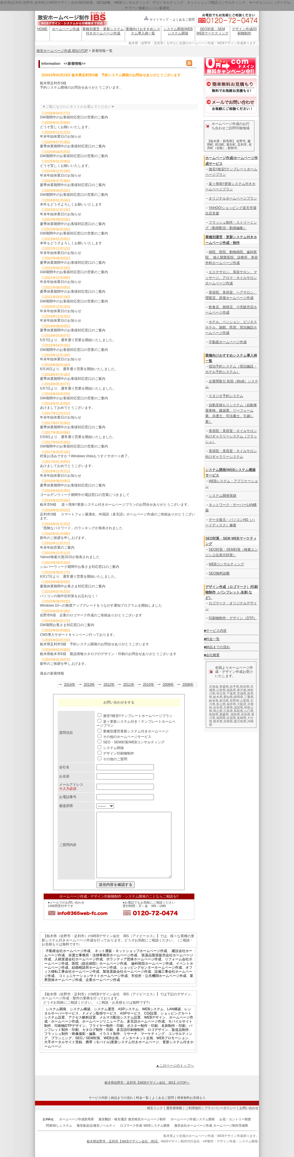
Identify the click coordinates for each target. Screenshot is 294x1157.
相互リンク (155, 1121)
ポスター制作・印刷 (142, 1039)
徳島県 (235, 714)
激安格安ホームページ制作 (147, 1132)
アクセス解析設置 (82, 1030)
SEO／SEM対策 (87, 1051)
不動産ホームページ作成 (228, 342)
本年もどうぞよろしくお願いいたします (71, 204)
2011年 (128, 685)
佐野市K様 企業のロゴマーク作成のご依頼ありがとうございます (91, 615)
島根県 (213, 714)
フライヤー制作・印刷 (106, 1039)
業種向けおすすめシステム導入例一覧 (143, 31)
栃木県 (218, 697)
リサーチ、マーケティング (144, 1047)
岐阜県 (213, 700)
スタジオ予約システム (226, 396)
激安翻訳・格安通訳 (112, 1132)
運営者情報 (174, 1121)
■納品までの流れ (217, 647)
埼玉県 (221, 693)
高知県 (245, 714)
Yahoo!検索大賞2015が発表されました (70, 557)
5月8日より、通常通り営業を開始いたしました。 (78, 437)
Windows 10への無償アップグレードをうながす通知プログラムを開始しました (101, 605)
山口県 (249, 711)
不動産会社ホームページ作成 (68, 964)
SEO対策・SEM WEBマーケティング (212, 31)
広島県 (228, 711)
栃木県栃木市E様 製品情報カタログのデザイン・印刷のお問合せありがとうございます (108, 654)
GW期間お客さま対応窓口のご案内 (67, 625)
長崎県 (241, 718)
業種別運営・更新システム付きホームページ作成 (103, 31)
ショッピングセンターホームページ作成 (151, 980)
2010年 (148, 685)
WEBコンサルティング (226, 564)
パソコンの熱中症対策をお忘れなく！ (69, 596)
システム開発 (56, 1022)
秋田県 (244, 686)
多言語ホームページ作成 (146, 1034)
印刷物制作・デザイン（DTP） (233, 618)
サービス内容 (98, 1110)
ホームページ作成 (66, 29)
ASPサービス (130, 1026)
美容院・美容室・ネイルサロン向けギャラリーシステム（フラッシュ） (231, 436)
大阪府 (241, 704)
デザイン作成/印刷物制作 (244, 31)
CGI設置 (150, 1026)
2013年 (89, 685)
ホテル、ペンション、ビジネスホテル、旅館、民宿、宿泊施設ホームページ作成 (231, 327)
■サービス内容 (215, 631)
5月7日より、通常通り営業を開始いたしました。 (78, 340)
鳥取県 (238, 711)
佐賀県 (231, 718)
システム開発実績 (222, 496)
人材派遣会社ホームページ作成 (79, 972)
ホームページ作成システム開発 (193, 1132)
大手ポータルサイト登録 (63, 1055)
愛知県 (228, 697)
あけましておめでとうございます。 (67, 408)
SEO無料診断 (219, 573)
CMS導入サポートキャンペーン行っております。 (78, 635)
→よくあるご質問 (182, 19)
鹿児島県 (240, 721)
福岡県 (221, 718)
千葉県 (231, 693)
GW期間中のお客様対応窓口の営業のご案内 (74, 117)
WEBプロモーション (172, 1051)
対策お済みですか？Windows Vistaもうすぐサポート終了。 (85, 456)
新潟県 (224, 700)
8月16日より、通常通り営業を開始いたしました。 (79, 369)
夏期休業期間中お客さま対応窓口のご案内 (72, 586)
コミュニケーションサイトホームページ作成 (93, 989)
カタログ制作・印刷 (97, 1043)
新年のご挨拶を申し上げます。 (64, 538)
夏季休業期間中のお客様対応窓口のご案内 (72, 146)
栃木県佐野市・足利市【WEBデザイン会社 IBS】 (123, 1154)
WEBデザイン (155, 1030)
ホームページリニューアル (102, 1034)
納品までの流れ (122, 1110)
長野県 (234, 700)
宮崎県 (228, 721)
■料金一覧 (212, 639)
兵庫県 (228, 707)
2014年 (69, 685)
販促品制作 (180, 1043)
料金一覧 (142, 1110)
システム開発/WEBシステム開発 (178, 31)
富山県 (221, 704)
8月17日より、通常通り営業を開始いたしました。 (79, 576)
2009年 (168, 685)
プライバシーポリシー (220, 1121)
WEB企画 (111, 1051)
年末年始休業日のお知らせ (60, 136)
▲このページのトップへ (175, 1078)
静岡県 (238, 697)
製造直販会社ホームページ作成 (127, 984)
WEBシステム (153, 1022)
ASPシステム (128, 1022)
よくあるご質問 (163, 1110)
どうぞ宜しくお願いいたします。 (66, 127)
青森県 (224, 686)
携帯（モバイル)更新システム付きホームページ (122, 1055)
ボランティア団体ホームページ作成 (133, 972)
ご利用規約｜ (194, 1121)
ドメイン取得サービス (99, 1026)
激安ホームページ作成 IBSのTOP (62, 51)
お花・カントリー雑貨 (235, 1132)
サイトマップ (156, 19)
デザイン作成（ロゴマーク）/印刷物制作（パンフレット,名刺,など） (231, 592)
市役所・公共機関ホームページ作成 (158, 989)
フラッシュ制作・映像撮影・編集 (70, 1047)
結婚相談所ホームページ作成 (94, 980)
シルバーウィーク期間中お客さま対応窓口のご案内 (79, 567)
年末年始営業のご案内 (57, 548)
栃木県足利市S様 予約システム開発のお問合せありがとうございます (94, 644)
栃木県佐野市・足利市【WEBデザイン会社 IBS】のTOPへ (147, 1095)
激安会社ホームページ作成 (193, 1138)
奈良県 (218, 707)
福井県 (231, 704)
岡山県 (218, 711)
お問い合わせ (248, 1121)
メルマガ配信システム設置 (120, 1030)
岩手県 (234, 686)
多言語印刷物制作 (130, 1043)
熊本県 (218, 721)
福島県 (231, 690)
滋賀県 (238, 707)
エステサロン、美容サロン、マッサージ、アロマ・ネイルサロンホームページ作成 (231, 277)
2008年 (188, 685)
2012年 (109, 685)
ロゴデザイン (158, 1043)
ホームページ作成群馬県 (76, 1132)
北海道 (213, 686)
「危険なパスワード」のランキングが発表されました (81, 528)
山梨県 (244, 700)
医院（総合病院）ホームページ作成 (99, 976)
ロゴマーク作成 (131, 1138)
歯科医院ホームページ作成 (152, 976)
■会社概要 (212, 655)
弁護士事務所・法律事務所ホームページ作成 (102, 968)
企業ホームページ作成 (103, 993)
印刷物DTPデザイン (70, 1039)
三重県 (249, 697)
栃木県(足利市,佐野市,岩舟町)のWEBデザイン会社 (39, 3)
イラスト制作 (109, 1047)
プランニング (61, 1051)
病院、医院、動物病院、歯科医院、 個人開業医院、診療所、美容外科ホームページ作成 (231, 257)
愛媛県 (224, 714)
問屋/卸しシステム (59, 1138)
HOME (42, 29)
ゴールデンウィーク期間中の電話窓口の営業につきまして (84, 495)
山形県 (221, 690)
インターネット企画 (137, 1051)
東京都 (241, 690)
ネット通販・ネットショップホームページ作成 (131, 964)
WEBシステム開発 (157, 1138)
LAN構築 (174, 1022)
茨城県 (241, 693)
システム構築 (80, 1022)
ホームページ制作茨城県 (230, 1138)
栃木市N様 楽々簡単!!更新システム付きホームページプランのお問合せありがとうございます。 (115, 505)
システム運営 (104, 1022)
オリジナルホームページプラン (233, 198)
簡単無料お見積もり (191, 1110)
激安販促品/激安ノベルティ (96, 1138)
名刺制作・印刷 (173, 1039)
